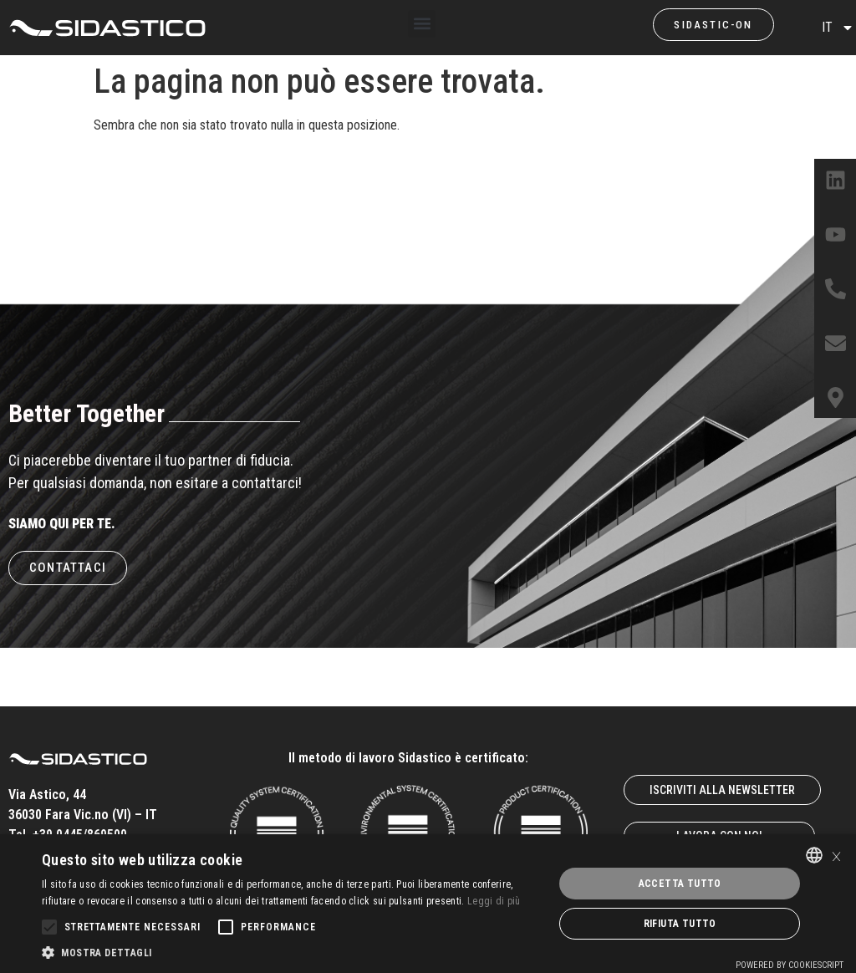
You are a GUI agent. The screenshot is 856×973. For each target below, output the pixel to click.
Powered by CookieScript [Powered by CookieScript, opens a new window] (789, 965)
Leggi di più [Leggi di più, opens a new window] (494, 901)
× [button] (836, 854)
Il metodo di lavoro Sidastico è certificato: (408, 758)
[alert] (428, 903)
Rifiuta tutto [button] (680, 924)
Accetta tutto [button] (680, 883)
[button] (422, 24)
